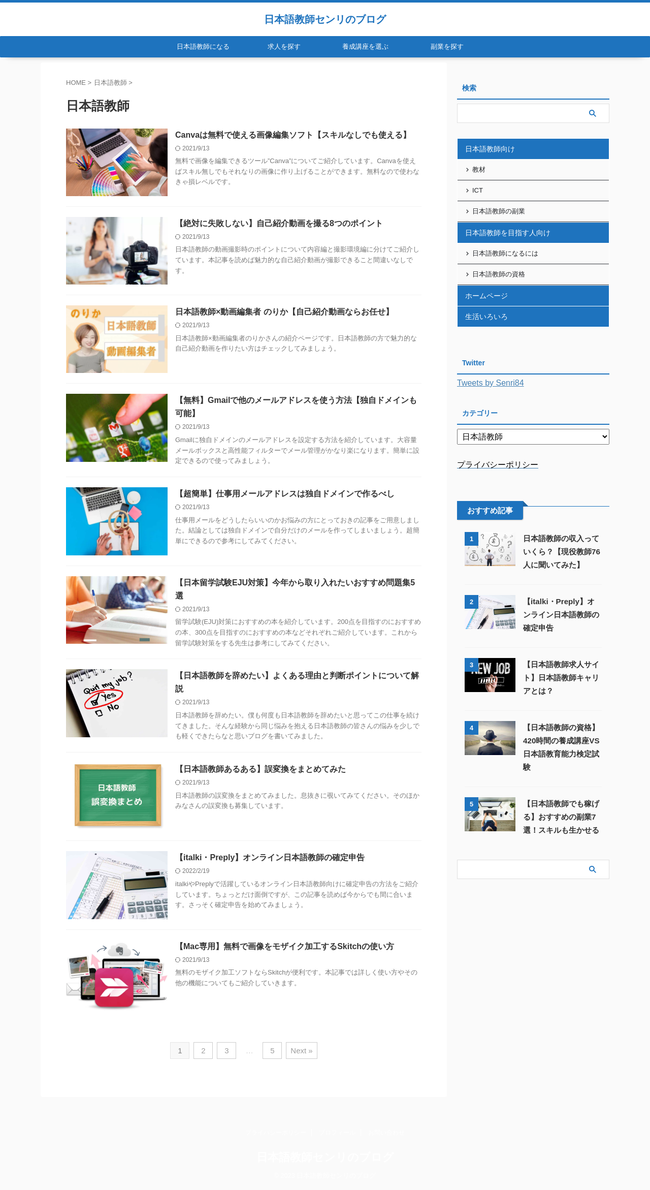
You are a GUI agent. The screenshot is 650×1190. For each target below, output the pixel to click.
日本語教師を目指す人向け (507, 233)
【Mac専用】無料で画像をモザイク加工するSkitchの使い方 (284, 946)
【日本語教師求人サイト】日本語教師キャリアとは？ (561, 677)
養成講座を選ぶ (365, 46)
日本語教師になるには (505, 253)
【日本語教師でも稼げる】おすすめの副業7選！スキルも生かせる (561, 816)
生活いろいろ (486, 316)
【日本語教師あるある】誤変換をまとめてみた (260, 769)
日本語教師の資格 (498, 274)
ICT (477, 190)
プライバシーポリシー (275, 1132)
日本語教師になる (203, 46)
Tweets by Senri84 (490, 383)
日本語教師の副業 (498, 211)
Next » (301, 1050)
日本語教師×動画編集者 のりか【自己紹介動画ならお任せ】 (284, 311)
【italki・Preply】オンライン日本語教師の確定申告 (270, 857)
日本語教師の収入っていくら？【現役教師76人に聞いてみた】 (561, 551)
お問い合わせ (386, 1132)
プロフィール (337, 1132)
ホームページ (486, 296)
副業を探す (447, 46)
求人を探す (284, 46)
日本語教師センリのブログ (325, 19)
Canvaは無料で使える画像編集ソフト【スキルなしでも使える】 (293, 135)
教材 (478, 169)
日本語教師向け (490, 149)
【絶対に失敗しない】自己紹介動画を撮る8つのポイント (279, 223)
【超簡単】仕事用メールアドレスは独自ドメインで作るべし (285, 493)
